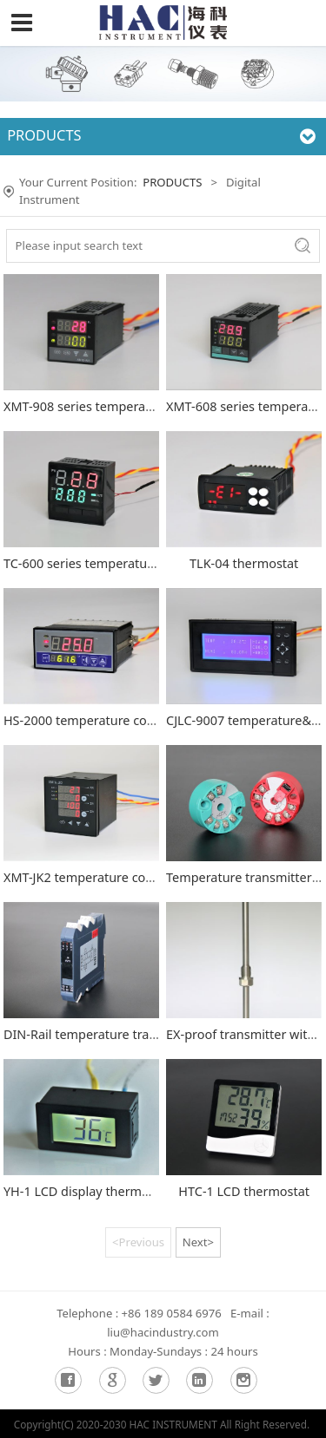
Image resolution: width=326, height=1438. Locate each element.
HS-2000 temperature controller (96, 720)
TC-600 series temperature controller (111, 563)
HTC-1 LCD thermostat (243, 1191)
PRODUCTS (172, 182)
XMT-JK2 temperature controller (96, 877)
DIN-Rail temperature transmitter (101, 1034)
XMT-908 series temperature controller (116, 406)
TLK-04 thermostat (244, 563)
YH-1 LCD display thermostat (87, 1191)
